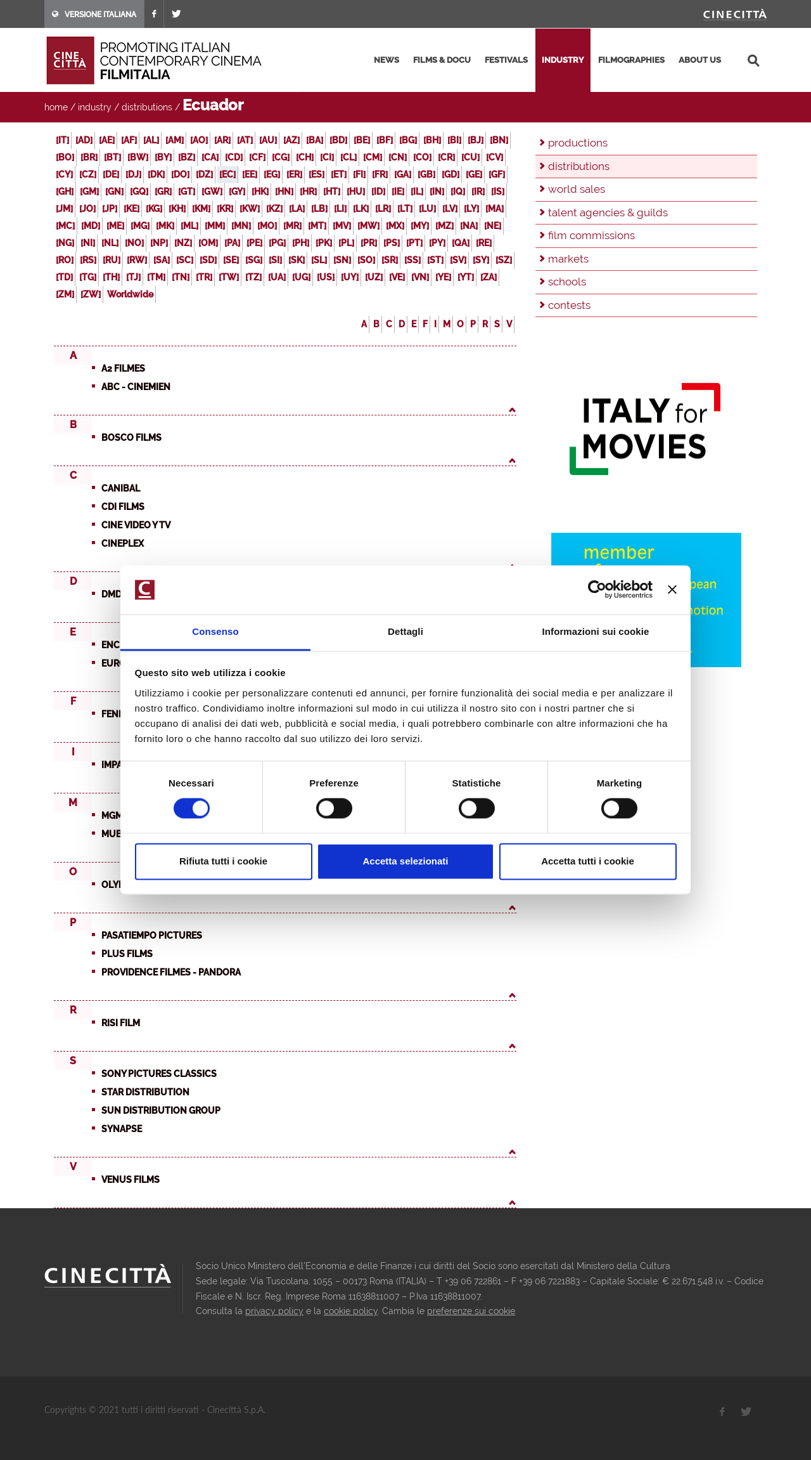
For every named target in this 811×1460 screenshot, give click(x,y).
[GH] (64, 191)
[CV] (494, 157)
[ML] (189, 226)
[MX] (395, 226)
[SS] (412, 260)
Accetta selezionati (405, 861)
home (56, 107)
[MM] (215, 226)
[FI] (359, 174)
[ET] (339, 174)
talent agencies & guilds (608, 212)
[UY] (350, 277)
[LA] (297, 209)
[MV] (342, 226)
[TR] (204, 277)
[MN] (241, 226)
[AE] (107, 140)
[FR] (380, 174)
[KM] (201, 209)
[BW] (137, 157)
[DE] (111, 174)
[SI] (275, 260)
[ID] (378, 191)
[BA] (314, 140)
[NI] (87, 243)
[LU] (427, 209)
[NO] (134, 243)
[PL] (346, 243)
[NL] (109, 243)
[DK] (156, 174)
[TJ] (133, 277)
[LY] (471, 209)
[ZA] (488, 277)
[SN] (342, 260)
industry (563, 60)
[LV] (449, 209)
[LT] (404, 209)
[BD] (338, 140)
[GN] (114, 191)
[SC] (184, 260)
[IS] (497, 191)
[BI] (454, 140)
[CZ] (87, 174)
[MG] (140, 226)
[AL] (151, 140)
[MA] (494, 209)
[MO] (267, 226)
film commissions (591, 235)
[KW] (249, 209)
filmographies (631, 60)
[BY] (163, 157)
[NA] (469, 226)
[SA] (161, 260)
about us (700, 60)
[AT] (245, 140)
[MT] (317, 226)
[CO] (422, 157)
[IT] (62, 140)
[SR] (389, 260)
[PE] (254, 243)
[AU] (268, 140)
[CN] (397, 157)
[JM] (64, 209)
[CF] (257, 157)
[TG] (87, 277)
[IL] (417, 191)
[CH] (305, 157)
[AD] (84, 140)
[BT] (112, 157)
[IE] (398, 191)
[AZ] (291, 140)
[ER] (294, 174)
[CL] (348, 157)
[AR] (222, 140)
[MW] (368, 226)
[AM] (174, 140)
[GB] (426, 174)
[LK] (361, 209)
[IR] (478, 191)
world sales (576, 189)
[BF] (384, 140)
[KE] (131, 209)
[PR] (369, 243)
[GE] (474, 174)
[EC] (227, 174)
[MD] (90, 226)
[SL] (319, 260)
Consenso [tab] (215, 631)
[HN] (284, 191)
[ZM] (65, 294)
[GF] (497, 174)
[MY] (420, 226)
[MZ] (444, 226)
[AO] (199, 140)
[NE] (492, 226)
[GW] (211, 191)
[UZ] (374, 277)
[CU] (470, 157)
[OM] (208, 243)
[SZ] (503, 260)
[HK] (260, 191)
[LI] (340, 209)
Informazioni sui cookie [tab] (595, 631)
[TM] (156, 277)
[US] (326, 277)
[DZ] (204, 174)
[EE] (249, 174)
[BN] (499, 140)
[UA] (277, 277)
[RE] (484, 243)
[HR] (308, 191)
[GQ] (139, 191)
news (386, 60)
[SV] (458, 260)
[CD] (234, 157)
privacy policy (274, 1311)
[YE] (443, 277)
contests (569, 305)
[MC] (65, 226)
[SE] (231, 260)
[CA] (210, 157)
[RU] (111, 260)
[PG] (277, 243)
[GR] (163, 191)
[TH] (111, 277)
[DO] (180, 174)
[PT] (414, 243)
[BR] (89, 157)
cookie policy (351, 1311)
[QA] (460, 243)
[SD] (208, 260)
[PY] (437, 243)
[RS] (88, 260)
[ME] (115, 226)
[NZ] (183, 243)
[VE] (397, 277)
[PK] (324, 243)
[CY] (64, 174)
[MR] (292, 226)
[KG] (154, 209)
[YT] (465, 277)
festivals (506, 60)
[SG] (253, 260)
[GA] (402, 174)
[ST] (435, 260)
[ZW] (90, 294)
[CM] (372, 157)
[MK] (165, 226)
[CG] (281, 157)
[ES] (316, 174)
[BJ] (475, 140)
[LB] (319, 209)
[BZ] (186, 157)
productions (578, 142)
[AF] (129, 140)
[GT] (186, 191)
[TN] (180, 277)
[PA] (232, 243)
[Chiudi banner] (672, 589)
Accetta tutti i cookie (587, 861)
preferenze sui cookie (471, 1311)
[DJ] (133, 174)
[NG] (65, 243)
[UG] (301, 277)
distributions (147, 107)
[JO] (87, 209)
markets (568, 258)
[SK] (296, 260)
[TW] (229, 277)
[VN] (420, 277)
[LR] (383, 209)
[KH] (177, 209)
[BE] (362, 140)
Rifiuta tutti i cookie (223, 861)
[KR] (225, 209)
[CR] (446, 157)
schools (567, 281)
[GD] (450, 174)
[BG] (408, 140)
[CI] (327, 157)
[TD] (64, 277)
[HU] (356, 191)
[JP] (109, 209)
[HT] (331, 191)
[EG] (272, 174)
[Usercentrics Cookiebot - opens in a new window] (597, 589)
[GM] (89, 191)
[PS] (391, 243)
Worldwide (130, 294)
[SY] (481, 260)
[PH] (300, 243)
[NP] (159, 243)
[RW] (137, 260)
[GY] (237, 191)
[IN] (437, 191)
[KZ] (274, 209)
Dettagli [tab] (405, 631)
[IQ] (457, 191)
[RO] (64, 260)
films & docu (442, 60)
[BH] (432, 140)
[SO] (366, 260)
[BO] (65, 157)
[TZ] (253, 277)
